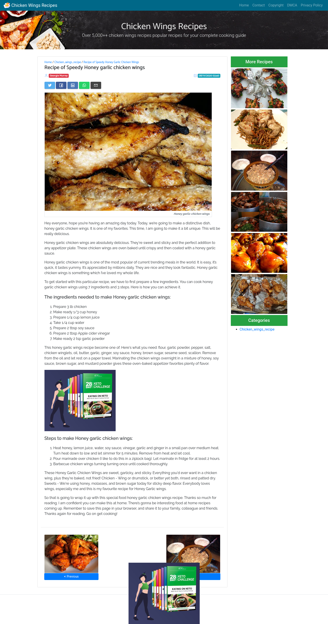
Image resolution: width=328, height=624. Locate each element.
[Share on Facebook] (61, 85)
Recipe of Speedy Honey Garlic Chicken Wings (111, 62)
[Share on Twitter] (49, 85)
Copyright (276, 5)
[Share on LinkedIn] (72, 85)
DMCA (292, 5)
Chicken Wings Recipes (30, 5)
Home (244, 5)
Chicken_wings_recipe (67, 62)
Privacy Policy (312, 5)
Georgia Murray (59, 76)
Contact (258, 5)
